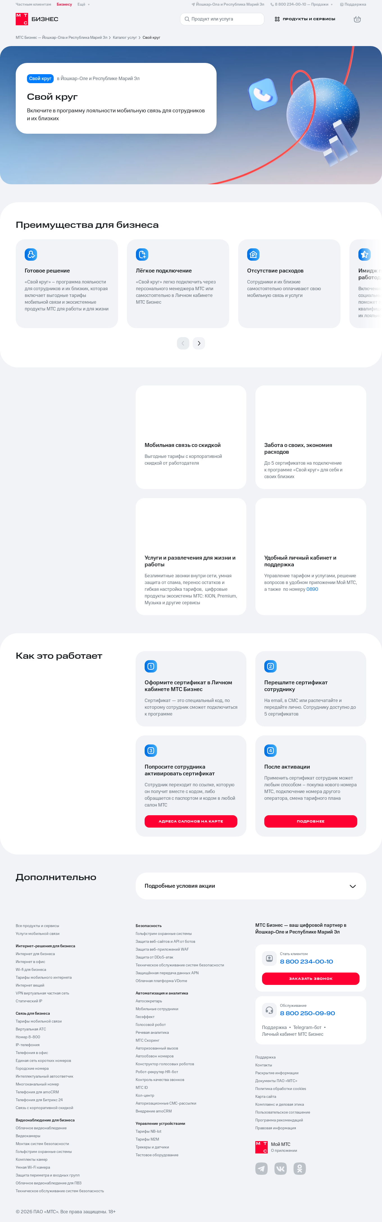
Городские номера (32, 1068)
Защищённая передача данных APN (167, 973)
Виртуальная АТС (31, 1029)
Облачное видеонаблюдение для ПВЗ (48, 1183)
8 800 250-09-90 (307, 1013)
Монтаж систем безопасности (42, 1144)
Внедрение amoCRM (154, 1111)
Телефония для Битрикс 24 (39, 1100)
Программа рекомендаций (279, 1120)
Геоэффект (145, 1017)
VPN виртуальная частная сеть (42, 993)
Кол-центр (145, 1095)
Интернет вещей (30, 985)
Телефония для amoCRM (37, 1092)
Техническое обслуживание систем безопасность (60, 1191)
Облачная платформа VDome (161, 981)
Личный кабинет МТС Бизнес (292, 1034)
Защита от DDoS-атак (154, 957)
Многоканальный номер (37, 1084)
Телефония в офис (32, 1053)
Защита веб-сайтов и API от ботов (165, 941)
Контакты (263, 1065)
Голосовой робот (151, 1025)
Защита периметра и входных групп (48, 1175)
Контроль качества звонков (160, 1080)
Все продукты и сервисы (37, 926)
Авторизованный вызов (157, 1048)
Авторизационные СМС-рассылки (166, 1103)
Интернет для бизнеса (35, 954)
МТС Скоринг (148, 1040)
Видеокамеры (28, 1136)
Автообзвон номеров (155, 1056)
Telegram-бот (307, 1027)
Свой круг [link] (151, 37)
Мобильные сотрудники (157, 1009)
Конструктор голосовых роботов (165, 1064)
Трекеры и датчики (152, 1147)
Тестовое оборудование (157, 1155)
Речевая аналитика (152, 1032)
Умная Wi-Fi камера (33, 1167)
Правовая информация (275, 1128)
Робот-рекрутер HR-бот (157, 1072)
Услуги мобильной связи (38, 934)
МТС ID (142, 1088)
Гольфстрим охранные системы (44, 1152)
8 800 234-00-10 (302, 4)
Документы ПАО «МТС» (276, 1081)
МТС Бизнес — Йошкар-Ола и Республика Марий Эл (61, 37)
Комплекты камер (31, 1159)
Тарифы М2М (147, 1139)
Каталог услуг (125, 37)
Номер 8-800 (28, 1037)
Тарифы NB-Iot (148, 1131)
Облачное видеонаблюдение (41, 1128)
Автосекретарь (149, 1001)
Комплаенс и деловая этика (279, 1104)
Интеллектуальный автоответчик (44, 1076)
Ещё (84, 4)
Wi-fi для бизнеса (31, 970)
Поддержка (275, 1027)
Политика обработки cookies (280, 1089)
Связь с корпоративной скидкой (44, 1108)
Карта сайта (265, 1097)
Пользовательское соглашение (282, 1112)
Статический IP (29, 1001)
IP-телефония (28, 1045)
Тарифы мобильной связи (39, 1021)
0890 (312, 589)
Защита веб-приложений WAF (162, 949)
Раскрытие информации (277, 1073)
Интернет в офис (30, 962)
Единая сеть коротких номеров (43, 1061)
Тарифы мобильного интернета (44, 977)
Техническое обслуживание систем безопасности (180, 965)
